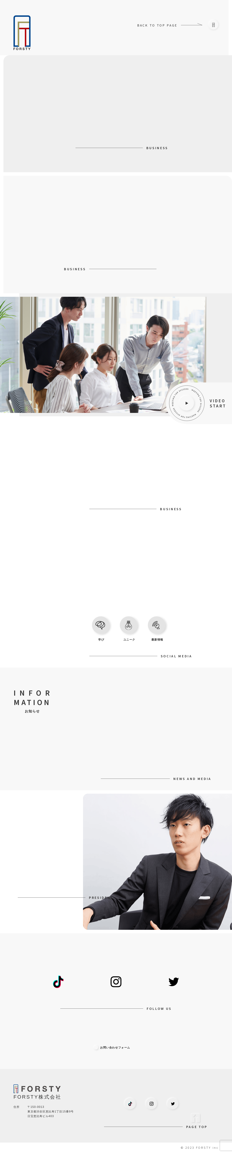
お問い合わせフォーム (112, 1048)
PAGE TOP (196, 1127)
